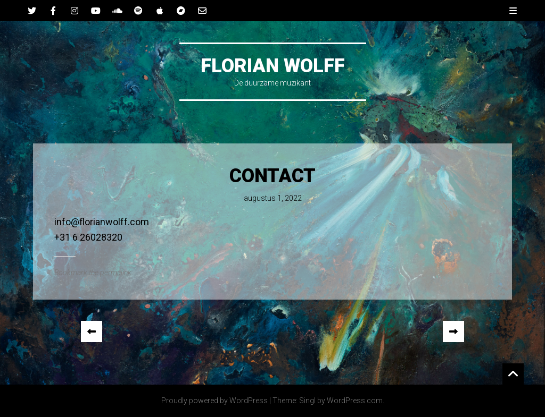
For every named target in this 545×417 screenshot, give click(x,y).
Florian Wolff (273, 66)
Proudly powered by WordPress (214, 400)
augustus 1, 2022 (273, 198)
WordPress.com (355, 400)
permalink (115, 272)
